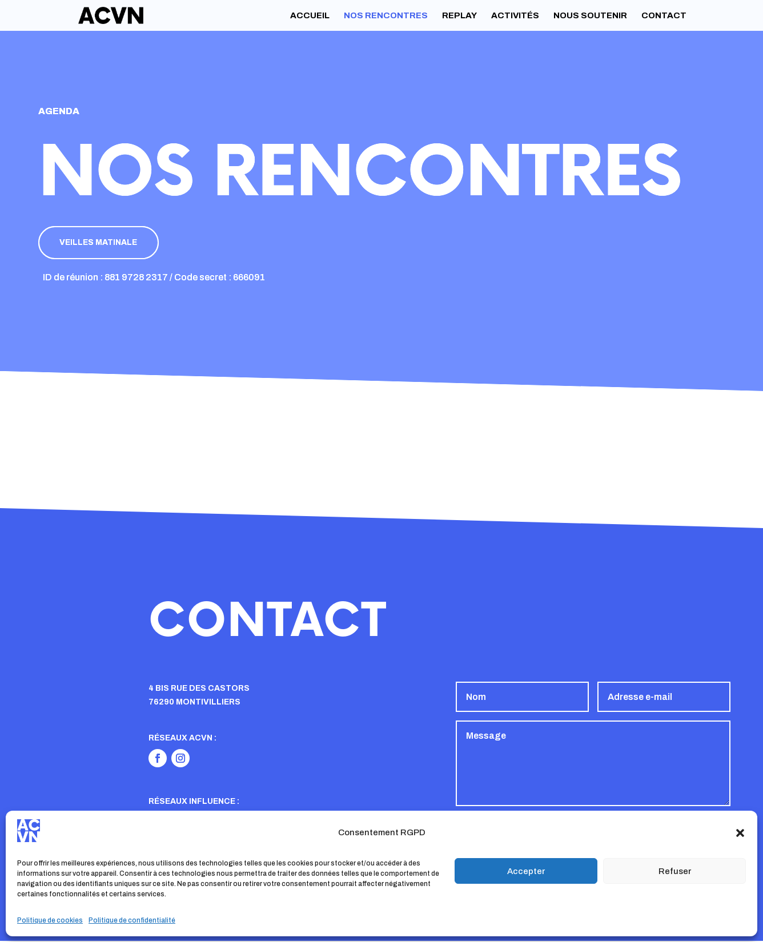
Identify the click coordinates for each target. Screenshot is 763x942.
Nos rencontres (386, 15)
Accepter (526, 871)
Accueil (310, 15)
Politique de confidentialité (132, 920)
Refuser (674, 871)
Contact (663, 15)
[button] (740, 833)
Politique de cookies (50, 920)
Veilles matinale (101, 243)
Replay (459, 15)
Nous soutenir (590, 15)
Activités (515, 15)
